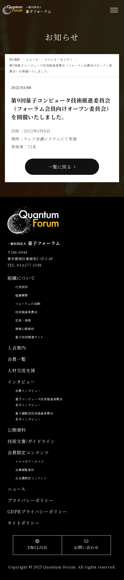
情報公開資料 (24, 329)
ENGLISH (37, 544)
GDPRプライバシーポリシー (37, 511)
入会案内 (16, 347)
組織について (21, 278)
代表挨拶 (21, 287)
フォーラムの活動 (27, 303)
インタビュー (21, 381)
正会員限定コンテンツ (31, 478)
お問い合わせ (86, 544)
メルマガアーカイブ (29, 461)
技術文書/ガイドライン (31, 441)
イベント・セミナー (58, 59)
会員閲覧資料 (24, 470)
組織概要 (21, 295)
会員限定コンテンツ (28, 452)
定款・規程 (23, 320)
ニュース (32, 59)
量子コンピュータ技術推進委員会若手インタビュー (39, 402)
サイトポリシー (23, 523)
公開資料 (16, 430)
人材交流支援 (21, 370)
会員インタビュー (28, 390)
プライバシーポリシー (30, 500)
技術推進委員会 (26, 312)
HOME (14, 59)
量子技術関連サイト (29, 337)
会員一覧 (16, 359)
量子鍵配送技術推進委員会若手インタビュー (34, 416)
